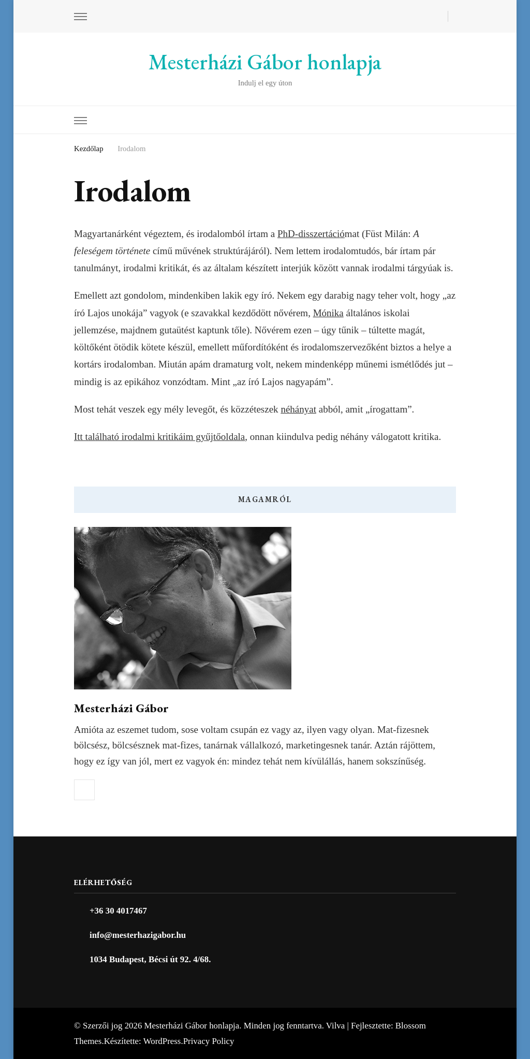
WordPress (162, 1041)
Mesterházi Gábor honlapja (265, 62)
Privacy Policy (208, 1041)
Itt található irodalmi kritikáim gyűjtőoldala (159, 436)
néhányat (298, 409)
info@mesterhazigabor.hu (138, 935)
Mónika (328, 312)
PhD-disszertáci (308, 233)
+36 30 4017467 (118, 911)
